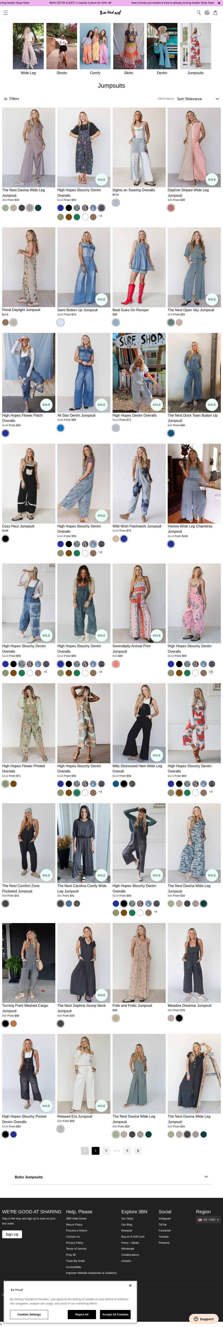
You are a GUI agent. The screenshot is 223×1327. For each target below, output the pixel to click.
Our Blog (126, 1224)
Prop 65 (71, 1254)
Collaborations (130, 1254)
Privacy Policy (74, 1242)
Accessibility (73, 1267)
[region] (70, 1302)
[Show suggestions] (208, 1219)
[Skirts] (130, 50)
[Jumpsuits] (197, 50)
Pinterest (164, 1242)
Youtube (164, 1236)
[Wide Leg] (27, 50)
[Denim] (163, 50)
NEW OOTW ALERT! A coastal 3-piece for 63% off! (96, 2)
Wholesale (127, 1248)
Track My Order (75, 1261)
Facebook (165, 1230)
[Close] (130, 1285)
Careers (126, 1261)
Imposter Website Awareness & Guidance (91, 1273)
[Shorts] (63, 50)
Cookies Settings (29, 1314)
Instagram (165, 1218)
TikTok (163, 1224)
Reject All (81, 1314)
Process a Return (76, 1230)
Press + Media (130, 1242)
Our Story (127, 1218)
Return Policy (74, 1224)
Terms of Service (76, 1248)
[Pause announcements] (219, 3)
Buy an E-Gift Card (132, 1236)
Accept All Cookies (115, 1314)
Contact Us (73, 1236)
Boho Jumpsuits (111, 1177)
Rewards (126, 1230)
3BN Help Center (76, 1218)
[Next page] (138, 1151)
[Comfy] (96, 50)
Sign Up (12, 1234)
